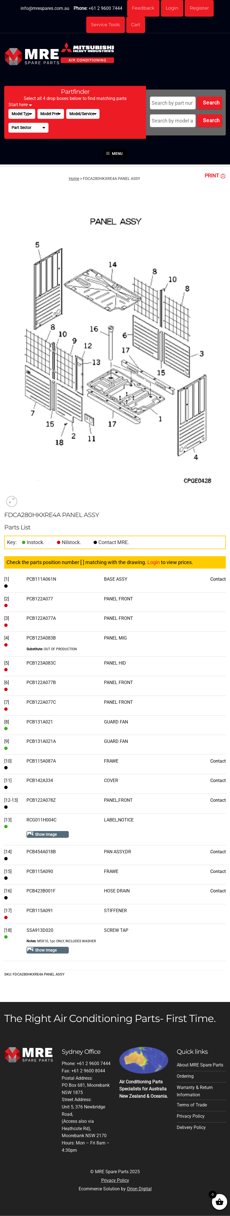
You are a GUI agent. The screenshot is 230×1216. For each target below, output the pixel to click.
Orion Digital (139, 1189)
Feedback (143, 8)
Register (199, 8)
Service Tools (105, 25)
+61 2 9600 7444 (105, 8)
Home (74, 179)
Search (211, 103)
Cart (136, 25)
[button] (115, 154)
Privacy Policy (115, 1181)
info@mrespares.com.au (44, 8)
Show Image (46, 835)
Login (172, 8)
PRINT (215, 176)
